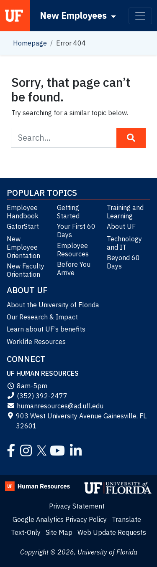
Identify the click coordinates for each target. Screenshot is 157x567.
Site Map (59, 532)
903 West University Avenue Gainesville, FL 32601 (77, 421)
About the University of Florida (53, 305)
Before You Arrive (73, 268)
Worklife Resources (36, 341)
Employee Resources (73, 249)
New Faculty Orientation (25, 270)
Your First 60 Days (76, 230)
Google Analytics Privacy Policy (60, 519)
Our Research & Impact (42, 317)
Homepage (30, 43)
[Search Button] (131, 138)
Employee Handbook (23, 211)
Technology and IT (124, 243)
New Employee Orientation (23, 247)
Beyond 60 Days (123, 261)
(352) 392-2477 (37, 396)
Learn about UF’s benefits (46, 329)
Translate (126, 519)
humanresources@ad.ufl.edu (55, 406)
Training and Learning (125, 211)
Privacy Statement (77, 506)
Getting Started (68, 211)
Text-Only (26, 532)
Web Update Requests (111, 532)
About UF (121, 226)
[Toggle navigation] (140, 16)
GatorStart (23, 226)
